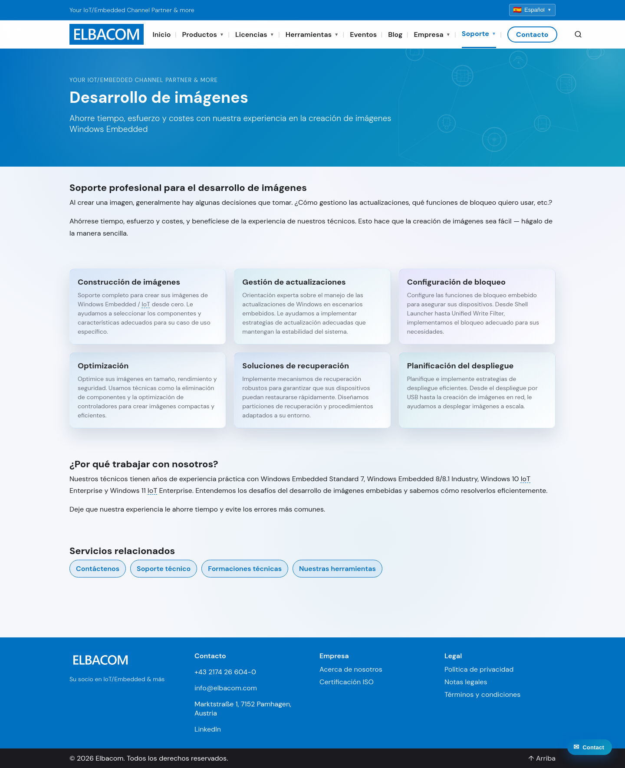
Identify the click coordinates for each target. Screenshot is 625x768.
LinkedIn (207, 729)
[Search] (578, 34)
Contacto (532, 34)
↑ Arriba (542, 758)
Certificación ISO (346, 681)
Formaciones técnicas (245, 568)
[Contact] (589, 757)
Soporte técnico (164, 568)
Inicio (161, 34)
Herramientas (312, 34)
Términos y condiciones (482, 694)
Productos (203, 34)
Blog (395, 34)
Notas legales (465, 681)
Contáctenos (97, 568)
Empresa (432, 34)
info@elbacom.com (225, 688)
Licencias (254, 34)
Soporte (479, 33)
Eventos (363, 34)
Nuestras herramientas (337, 568)
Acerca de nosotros (350, 669)
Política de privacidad (478, 669)
